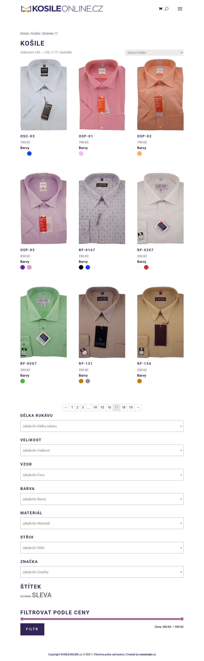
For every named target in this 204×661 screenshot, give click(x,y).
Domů (24, 33)
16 (109, 407)
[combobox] (102, 426)
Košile (35, 33)
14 (95, 407)
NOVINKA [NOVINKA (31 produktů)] (25, 596)
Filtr (32, 629)
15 (102, 407)
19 (131, 407)
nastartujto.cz (148, 654)
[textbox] (102, 426)
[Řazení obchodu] (154, 53)
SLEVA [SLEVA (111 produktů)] (42, 595)
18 (123, 407)
